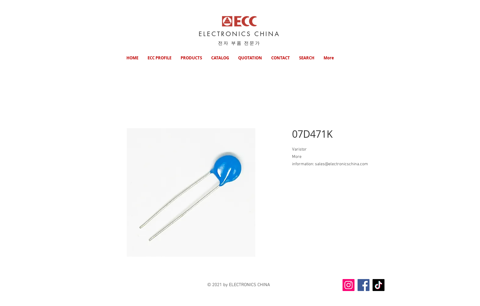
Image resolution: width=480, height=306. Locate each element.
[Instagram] (348, 285)
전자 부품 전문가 (239, 43)
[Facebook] (363, 285)
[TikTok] (378, 285)
